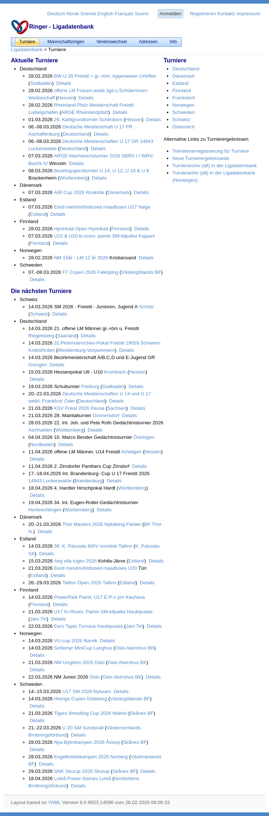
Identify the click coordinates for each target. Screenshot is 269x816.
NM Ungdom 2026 (73, 662)
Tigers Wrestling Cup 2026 (82, 713)
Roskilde (94, 192)
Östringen (143, 437)
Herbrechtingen (44, 509)
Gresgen (37, 364)
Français (124, 13)
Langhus (102, 648)
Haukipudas (138, 611)
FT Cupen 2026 (79, 272)
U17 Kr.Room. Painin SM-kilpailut (89, 611)
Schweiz (39, 314)
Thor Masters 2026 (82, 524)
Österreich (183, 126)
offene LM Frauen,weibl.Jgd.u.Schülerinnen (100, 90)
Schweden (183, 112)
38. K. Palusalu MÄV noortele (85, 546)
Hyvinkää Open (70, 228)
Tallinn (124, 546)
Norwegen (183, 105)
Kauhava (134, 597)
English (105, 13)
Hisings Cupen (69, 698)
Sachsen (116, 408)
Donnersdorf (105, 415)
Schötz (146, 306)
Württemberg (74, 178)
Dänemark (118, 192)
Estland (38, 214)
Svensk (88, 13)
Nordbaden (42, 444)
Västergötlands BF (141, 272)
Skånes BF (141, 713)
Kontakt (225, 13)
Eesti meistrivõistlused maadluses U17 (95, 207)
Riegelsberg (41, 335)
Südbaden (41, 83)
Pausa (97, 408)
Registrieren (203, 13)
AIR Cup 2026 (69, 192)
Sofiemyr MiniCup (73, 648)
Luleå (104, 778)
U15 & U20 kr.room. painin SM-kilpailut (95, 236)
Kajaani (145, 236)
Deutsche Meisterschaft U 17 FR (97, 126)
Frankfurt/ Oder (58, 401)
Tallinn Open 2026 (81, 582)
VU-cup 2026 (68, 640)
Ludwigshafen (43, 112)
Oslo (99, 662)
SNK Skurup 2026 (73, 771)
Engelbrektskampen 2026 (81, 756)
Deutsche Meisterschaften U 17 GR (100, 141)
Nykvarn (101, 691)
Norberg (118, 756)
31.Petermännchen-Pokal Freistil (89, 343)
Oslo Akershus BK (134, 648)
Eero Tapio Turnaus (75, 626)
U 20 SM (71, 727)
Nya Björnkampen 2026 (79, 742)
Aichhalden (40, 430)
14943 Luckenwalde (50, 480)
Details (63, 83)
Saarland (66, 335)
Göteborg (96, 698)
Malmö (119, 713)
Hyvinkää (98, 228)
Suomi (142, 13)
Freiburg (89, 386)
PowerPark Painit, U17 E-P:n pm (89, 597)
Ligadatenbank (27, 49)
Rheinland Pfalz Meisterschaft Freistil (93, 105)
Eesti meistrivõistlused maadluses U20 (95, 568)
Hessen (66, 97)
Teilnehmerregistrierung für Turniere (210, 151)
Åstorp (112, 742)
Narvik (89, 640)
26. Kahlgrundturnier (76, 119)
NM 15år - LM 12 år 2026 (81, 257)
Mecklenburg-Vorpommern (86, 350)
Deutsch (56, 13)
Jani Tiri (38, 619)
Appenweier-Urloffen (133, 76)
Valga (143, 207)
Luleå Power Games (76, 778)
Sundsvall (92, 727)
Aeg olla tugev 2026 (75, 561)
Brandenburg (89, 480)
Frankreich (183, 97)
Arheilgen (130, 451)
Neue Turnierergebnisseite (200, 158)
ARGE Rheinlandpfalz (84, 112)
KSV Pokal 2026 (71, 408)
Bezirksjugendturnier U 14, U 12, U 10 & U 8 (101, 170)
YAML (54, 802)
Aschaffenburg (44, 134)
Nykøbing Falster (122, 524)
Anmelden (170, 13)
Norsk (72, 13)
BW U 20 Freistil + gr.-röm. (82, 76)
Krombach (114, 372)
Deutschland (76, 134)
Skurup (101, 771)
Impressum (248, 13)
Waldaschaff (41, 97)
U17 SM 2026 (77, 691)
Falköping (107, 272)
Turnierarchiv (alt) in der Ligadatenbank (214, 165)
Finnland (120, 228)
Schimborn (110, 119)
